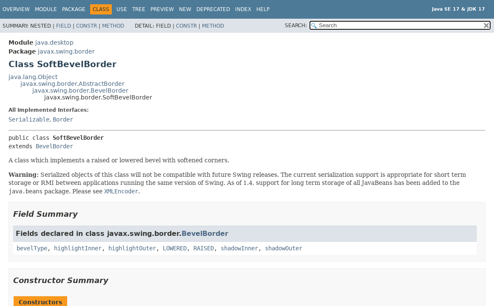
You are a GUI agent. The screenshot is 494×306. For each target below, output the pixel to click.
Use (121, 9)
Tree (138, 9)
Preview (162, 9)
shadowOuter (283, 248)
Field (63, 26)
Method (113, 26)
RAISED (203, 248)
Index (243, 9)
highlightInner (78, 248)
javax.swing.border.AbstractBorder (72, 83)
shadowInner (239, 248)
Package (73, 9)
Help (263, 9)
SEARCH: (296, 25)
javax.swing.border (66, 51)
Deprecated (213, 9)
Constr (86, 26)
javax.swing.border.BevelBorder (80, 90)
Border (63, 119)
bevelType (32, 248)
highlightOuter (132, 248)
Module (46, 9)
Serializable (29, 119)
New (185, 9)
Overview (16, 9)
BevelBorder (54, 146)
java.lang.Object (33, 77)
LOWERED (175, 248)
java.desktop (54, 42)
